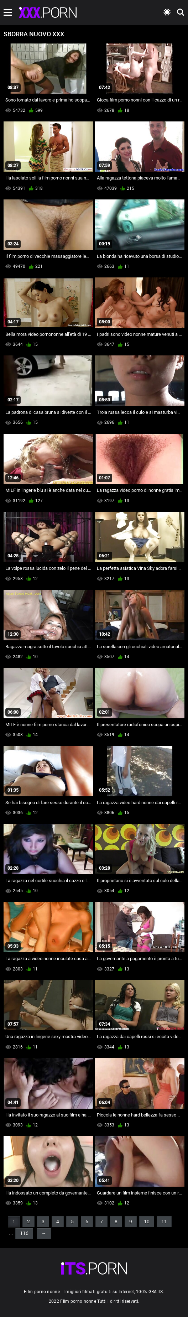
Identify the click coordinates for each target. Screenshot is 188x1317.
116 (24, 1233)
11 (164, 1221)
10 (147, 1221)
